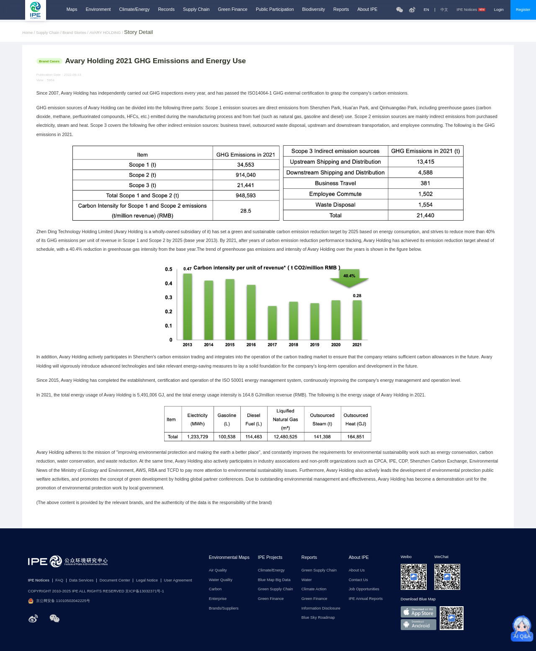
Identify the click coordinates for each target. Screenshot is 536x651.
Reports (341, 9)
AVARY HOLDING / (107, 33)
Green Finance (232, 9)
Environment (98, 9)
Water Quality (220, 580)
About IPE (367, 9)
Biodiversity (313, 9)
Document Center (115, 580)
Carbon (215, 589)
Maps (72, 9)
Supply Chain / (49, 33)
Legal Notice (147, 580)
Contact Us (358, 580)
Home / (29, 33)
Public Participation (275, 9)
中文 (444, 10)
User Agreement (178, 580)
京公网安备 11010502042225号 (59, 601)
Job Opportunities (364, 589)
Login (499, 10)
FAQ (59, 580)
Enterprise (218, 599)
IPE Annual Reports (366, 599)
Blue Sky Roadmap (318, 618)
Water (307, 580)
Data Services (81, 580)
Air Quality (218, 570)
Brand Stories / (75, 33)
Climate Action (314, 589)
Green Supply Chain (275, 589)
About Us (357, 570)
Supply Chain (196, 9)
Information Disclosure (321, 608)
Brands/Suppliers (224, 608)
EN (426, 10)
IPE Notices (470, 10)
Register (523, 10)
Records (166, 9)
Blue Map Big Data (274, 580)
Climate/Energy (134, 9)
